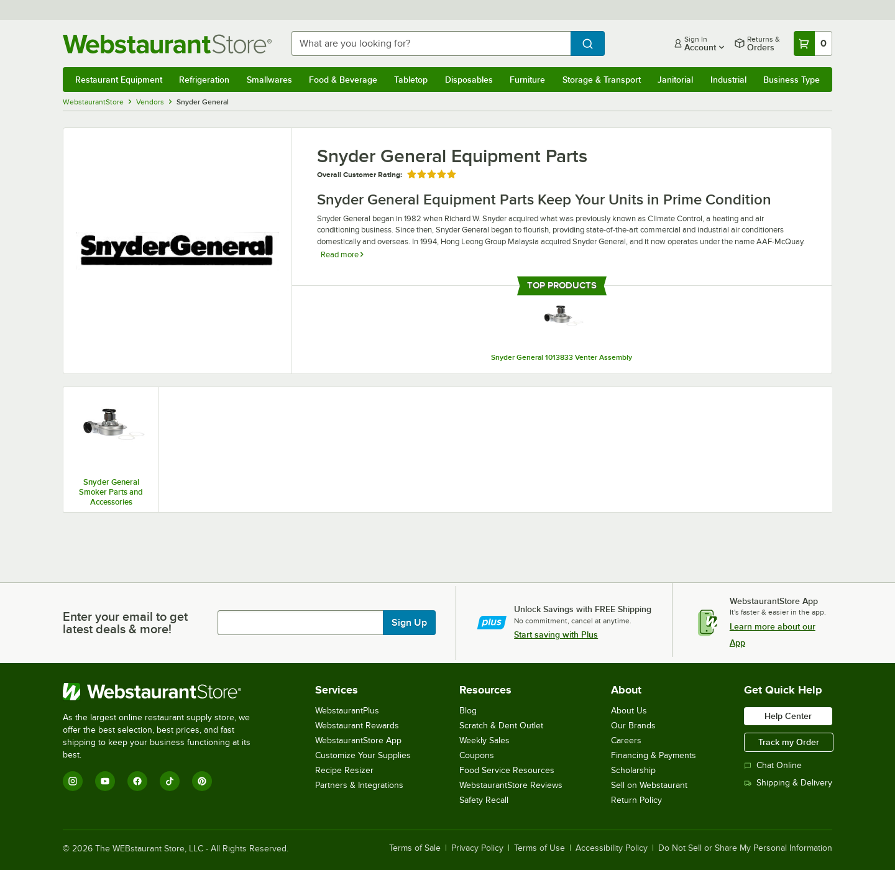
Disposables (469, 80)
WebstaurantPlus (347, 710)
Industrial (728, 80)
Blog (468, 710)
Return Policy (636, 800)
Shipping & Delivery (788, 782)
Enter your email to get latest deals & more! (125, 622)
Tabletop (411, 80)
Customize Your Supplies (363, 755)
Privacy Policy (477, 848)
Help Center (788, 716)
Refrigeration (204, 80)
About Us (629, 710)
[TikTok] (170, 781)
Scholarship (633, 770)
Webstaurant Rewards (357, 725)
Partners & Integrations (359, 785)
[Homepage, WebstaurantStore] (167, 43)
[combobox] (431, 43)
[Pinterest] (202, 781)
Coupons (476, 755)
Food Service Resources (506, 770)
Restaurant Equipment (118, 80)
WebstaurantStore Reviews (510, 785)
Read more (342, 254)
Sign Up (409, 622)
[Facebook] (137, 781)
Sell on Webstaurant (649, 785)
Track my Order (788, 742)
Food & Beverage (343, 80)
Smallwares (269, 80)
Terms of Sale (415, 848)
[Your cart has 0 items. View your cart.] (813, 43)
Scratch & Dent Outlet (501, 725)
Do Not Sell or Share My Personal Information (745, 848)
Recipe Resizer (344, 770)
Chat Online (773, 765)
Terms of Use (539, 848)
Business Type (791, 80)
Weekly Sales (484, 740)
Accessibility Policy (612, 848)
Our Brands (633, 725)
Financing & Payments (653, 755)
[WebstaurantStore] (165, 692)
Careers (626, 740)
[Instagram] (73, 781)
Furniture (527, 80)
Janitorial (675, 80)
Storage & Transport (601, 80)
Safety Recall (483, 800)
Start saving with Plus (556, 634)
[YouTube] (105, 781)
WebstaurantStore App (358, 740)
